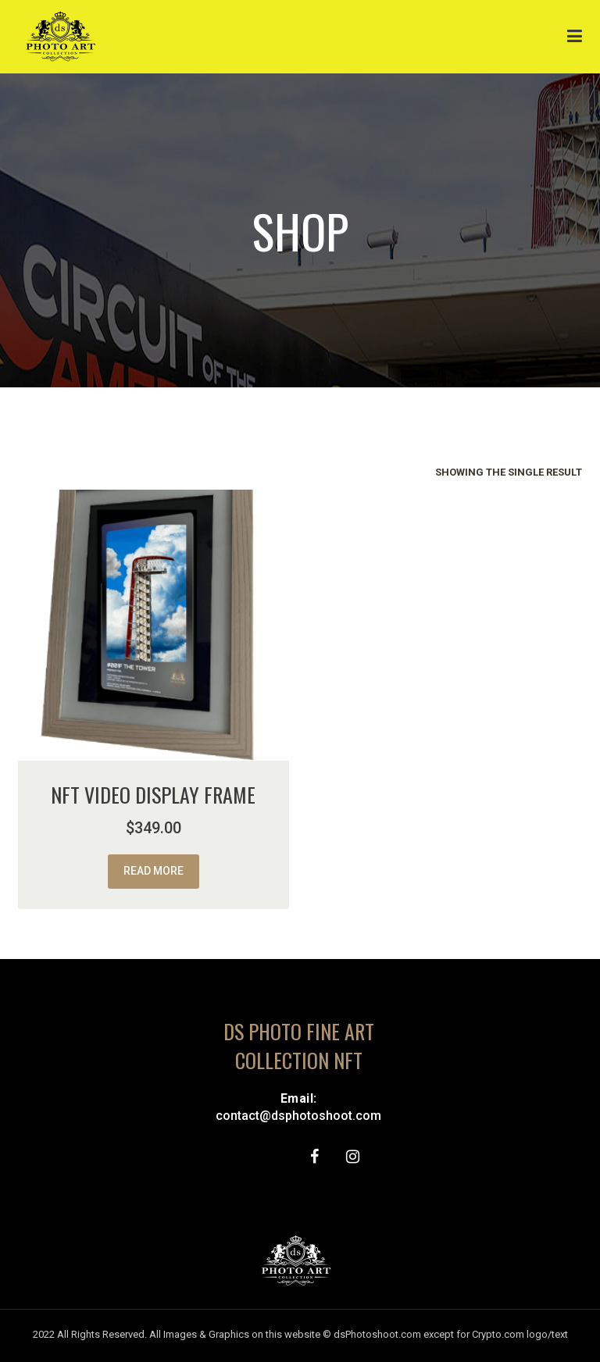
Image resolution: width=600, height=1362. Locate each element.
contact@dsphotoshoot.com (298, 1115)
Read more (153, 871)
